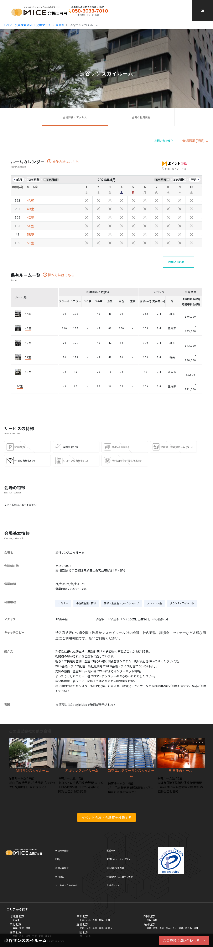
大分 (174, 928)
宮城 (21, 928)
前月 (19, 179)
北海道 (16, 919)
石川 (88, 919)
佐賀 (155, 928)
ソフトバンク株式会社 (66, 885)
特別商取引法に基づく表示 (119, 876)
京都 (82, 928)
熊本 (168, 928)
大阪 (88, 928)
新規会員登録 (61, 850)
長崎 (162, 928)
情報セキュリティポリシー (119, 859)
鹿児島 (188, 928)
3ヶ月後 (178, 179)
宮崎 (181, 928)
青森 (15, 928)
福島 (28, 928)
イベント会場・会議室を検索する (106, 817)
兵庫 (95, 928)
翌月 (194, 179)
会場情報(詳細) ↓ (195, 140)
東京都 (60, 25)
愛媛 (155, 919)
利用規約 (59, 876)
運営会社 (110, 850)
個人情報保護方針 (115, 867)
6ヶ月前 (52, 179)
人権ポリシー (113, 885)
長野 (95, 919)
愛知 (107, 919)
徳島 (149, 919)
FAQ (57, 859)
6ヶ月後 (161, 179)
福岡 (149, 928)
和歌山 (108, 928)
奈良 (101, 928)
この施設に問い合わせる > (184, 940)
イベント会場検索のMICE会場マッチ (27, 25)
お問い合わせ (61, 867)
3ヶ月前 (34, 179)
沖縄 (196, 928)
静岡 (101, 919)
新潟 (82, 919)
